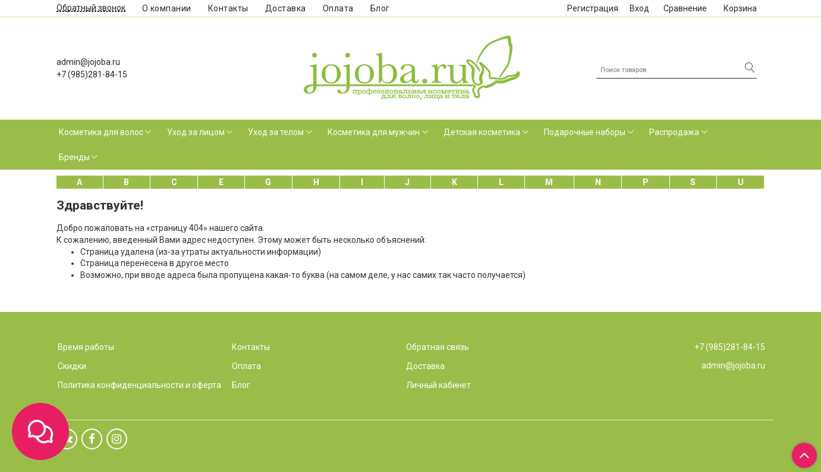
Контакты (228, 8)
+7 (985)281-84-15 (91, 74)
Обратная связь (437, 347)
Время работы (86, 347)
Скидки (72, 366)
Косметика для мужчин (374, 132)
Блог (380, 8)
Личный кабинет (438, 385)
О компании (166, 8)
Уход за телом (276, 132)
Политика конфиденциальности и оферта (139, 385)
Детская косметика (481, 132)
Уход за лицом (196, 132)
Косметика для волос (101, 132)
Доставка (285, 8)
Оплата (338, 8)
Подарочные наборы (584, 132)
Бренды (74, 157)
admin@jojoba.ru (88, 62)
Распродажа (674, 132)
